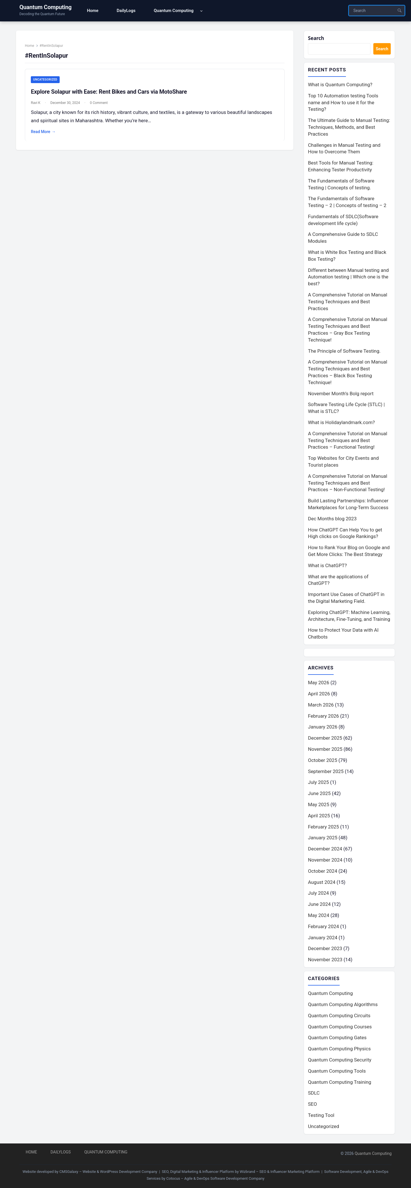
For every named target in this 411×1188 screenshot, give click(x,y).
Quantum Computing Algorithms (343, 1004)
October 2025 (322, 760)
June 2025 (319, 793)
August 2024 (321, 882)
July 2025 (318, 782)
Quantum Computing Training (339, 1082)
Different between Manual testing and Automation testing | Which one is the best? (348, 277)
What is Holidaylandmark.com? (341, 422)
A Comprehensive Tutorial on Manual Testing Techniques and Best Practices (347, 301)
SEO (312, 1104)
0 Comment (99, 103)
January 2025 (322, 837)
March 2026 (321, 705)
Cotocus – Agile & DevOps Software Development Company (215, 1178)
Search (316, 38)
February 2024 (323, 926)
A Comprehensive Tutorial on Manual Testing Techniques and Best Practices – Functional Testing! (347, 440)
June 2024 (319, 904)
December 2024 (325, 849)
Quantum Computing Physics (339, 1048)
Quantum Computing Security (339, 1060)
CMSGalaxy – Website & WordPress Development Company (108, 1171)
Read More (43, 132)
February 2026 (323, 716)
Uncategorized (45, 79)
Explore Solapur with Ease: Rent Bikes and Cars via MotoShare (109, 92)
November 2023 (325, 959)
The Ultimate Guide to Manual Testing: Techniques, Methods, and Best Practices (349, 127)
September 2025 (326, 771)
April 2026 (319, 694)
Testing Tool (321, 1115)
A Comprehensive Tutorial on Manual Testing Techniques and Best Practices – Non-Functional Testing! (347, 483)
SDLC (314, 1093)
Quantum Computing (45, 7)
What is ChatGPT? (327, 565)
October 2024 (322, 871)
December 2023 (325, 948)
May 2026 (318, 682)
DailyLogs (61, 1152)
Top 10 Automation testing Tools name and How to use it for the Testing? (343, 102)
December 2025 (325, 738)
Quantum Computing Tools (337, 1071)
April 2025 (319, 815)
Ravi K (36, 103)
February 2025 (323, 827)
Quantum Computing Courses (340, 1027)
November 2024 (325, 860)
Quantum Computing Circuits (339, 1015)
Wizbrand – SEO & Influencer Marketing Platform (280, 1171)
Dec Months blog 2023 (332, 518)
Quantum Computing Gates (337, 1037)
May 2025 (318, 804)
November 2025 (325, 749)
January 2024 (322, 937)
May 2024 (318, 915)
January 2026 (322, 727)
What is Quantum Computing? (340, 84)
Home (29, 46)
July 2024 (318, 893)
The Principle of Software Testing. (344, 351)
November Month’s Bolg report (341, 393)
